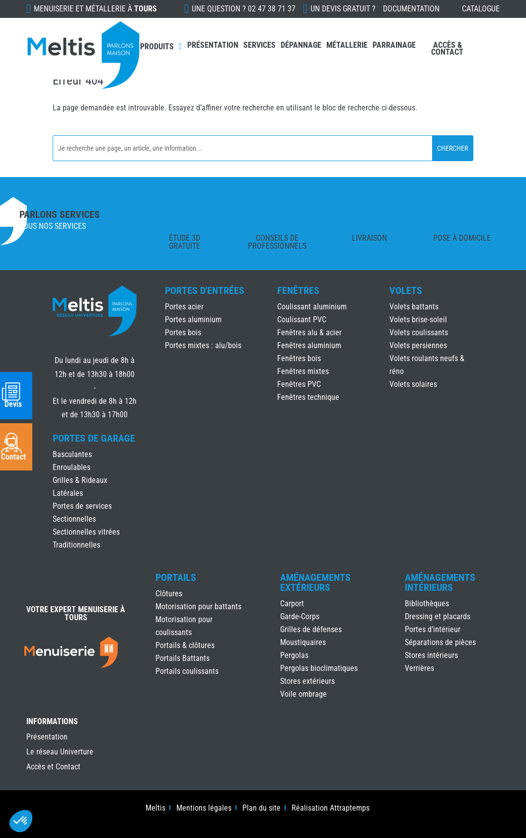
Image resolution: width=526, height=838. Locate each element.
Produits (157, 46)
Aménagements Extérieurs (315, 582)
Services (259, 45)
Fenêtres (298, 290)
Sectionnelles (74, 519)
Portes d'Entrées (204, 290)
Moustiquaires (303, 642)
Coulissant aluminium (312, 306)
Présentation (212, 45)
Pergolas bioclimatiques (319, 668)
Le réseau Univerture (59, 752)
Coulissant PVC (301, 319)
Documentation (411, 8)
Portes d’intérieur (432, 629)
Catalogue (481, 8)
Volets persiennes (418, 345)
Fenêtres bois (299, 358)
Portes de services (82, 506)
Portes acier (184, 306)
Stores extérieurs (307, 681)
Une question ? (244, 8)
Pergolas (294, 655)
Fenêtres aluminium (309, 345)
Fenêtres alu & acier (309, 332)
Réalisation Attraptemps (331, 809)
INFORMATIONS (52, 722)
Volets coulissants (418, 332)
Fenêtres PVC (299, 384)
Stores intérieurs (431, 655)
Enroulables (71, 467)
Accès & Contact (447, 48)
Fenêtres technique (308, 397)
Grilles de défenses (311, 629)
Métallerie (347, 45)
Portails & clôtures (185, 645)
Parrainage (394, 45)
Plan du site (261, 809)
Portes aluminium (193, 319)
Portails (175, 577)
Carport (292, 603)
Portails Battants (182, 658)
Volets (405, 290)
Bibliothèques (427, 603)
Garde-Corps (299, 616)
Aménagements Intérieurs (440, 582)
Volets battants (414, 306)
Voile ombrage (303, 694)
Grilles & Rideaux (80, 480)
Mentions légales (203, 809)
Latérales (68, 493)
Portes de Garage (94, 438)
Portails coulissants (187, 671)
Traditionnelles (76, 545)
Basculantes (72, 454)
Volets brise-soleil (418, 319)
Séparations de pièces (440, 642)
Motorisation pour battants (198, 606)
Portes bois (183, 332)
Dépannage (301, 45)
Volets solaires (413, 384)
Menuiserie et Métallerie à (95, 8)
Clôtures (168, 593)
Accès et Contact (53, 767)
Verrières (419, 668)
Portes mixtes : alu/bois (203, 345)
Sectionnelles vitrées (86, 532)
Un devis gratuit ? (343, 8)
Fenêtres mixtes (303, 371)
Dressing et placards (437, 616)
